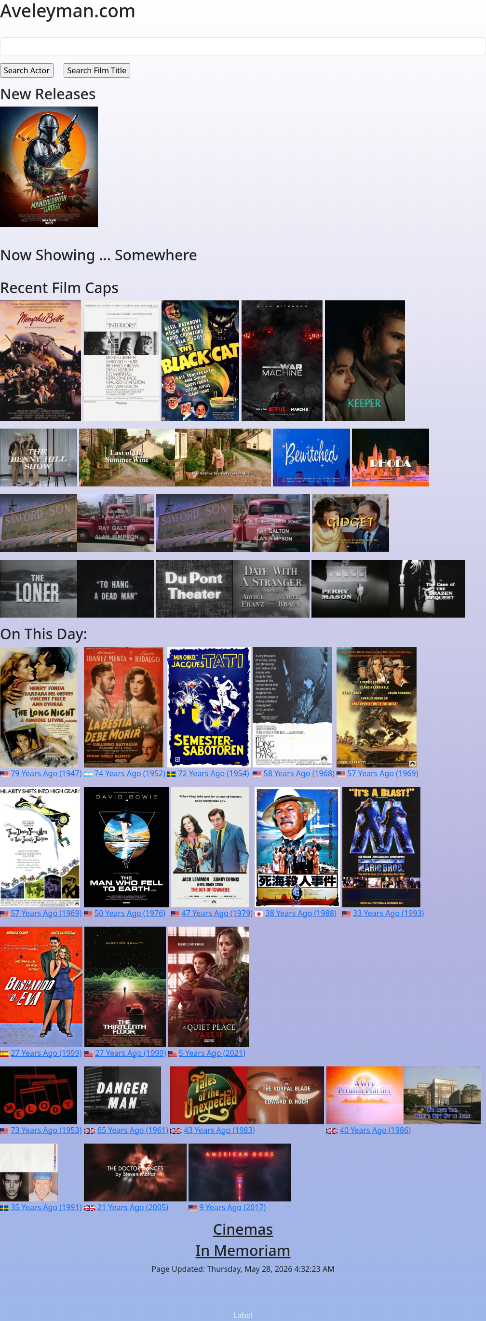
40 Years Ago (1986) (375, 1130)
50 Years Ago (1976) (129, 913)
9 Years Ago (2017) (232, 1207)
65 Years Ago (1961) (132, 1130)
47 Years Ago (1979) (217, 913)
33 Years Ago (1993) (388, 913)
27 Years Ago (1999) (46, 1053)
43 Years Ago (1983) (219, 1130)
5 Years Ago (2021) (212, 1053)
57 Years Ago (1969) (382, 773)
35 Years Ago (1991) (46, 1207)
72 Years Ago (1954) (213, 773)
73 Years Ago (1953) (46, 1130)
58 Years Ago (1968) (299, 773)
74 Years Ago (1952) (129, 773)
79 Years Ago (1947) (46, 773)
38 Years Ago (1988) (300, 913)
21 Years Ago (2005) (132, 1207)
